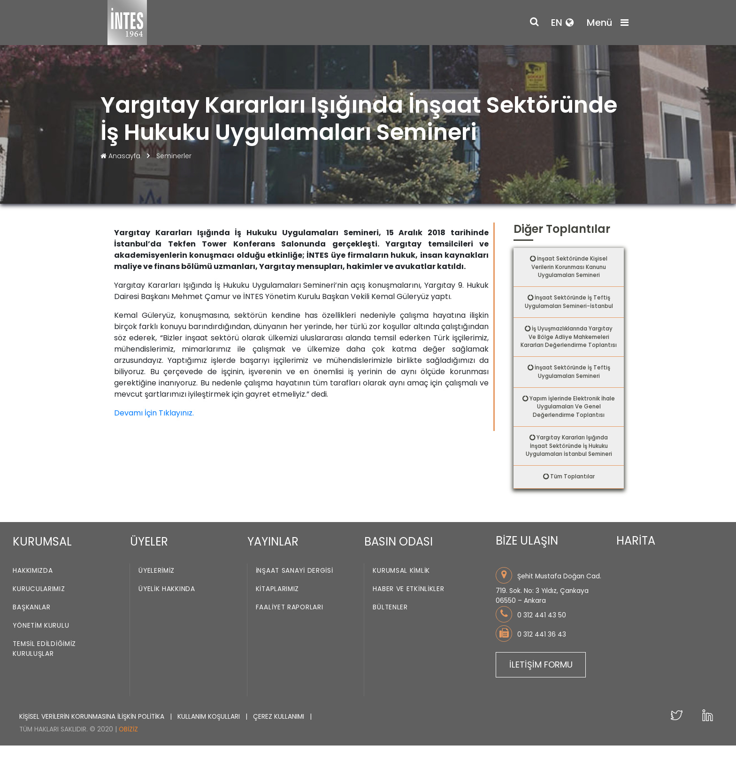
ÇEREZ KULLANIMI (279, 732)
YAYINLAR (273, 557)
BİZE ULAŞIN (527, 556)
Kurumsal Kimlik (401, 586)
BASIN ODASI (398, 557)
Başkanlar (31, 623)
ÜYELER (149, 557)
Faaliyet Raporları (289, 623)
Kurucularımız (39, 604)
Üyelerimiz (156, 586)
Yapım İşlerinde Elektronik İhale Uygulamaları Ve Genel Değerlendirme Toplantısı (572, 420)
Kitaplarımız (277, 604)
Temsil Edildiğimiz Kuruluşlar (44, 664)
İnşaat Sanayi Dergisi (294, 586)
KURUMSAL (42, 557)
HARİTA (635, 556)
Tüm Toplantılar (572, 492)
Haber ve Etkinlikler (408, 604)
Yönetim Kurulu (41, 641)
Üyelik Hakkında (166, 604)
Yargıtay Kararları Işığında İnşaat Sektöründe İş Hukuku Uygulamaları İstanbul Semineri (569, 460)
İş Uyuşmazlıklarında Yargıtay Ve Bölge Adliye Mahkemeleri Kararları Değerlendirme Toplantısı (571, 344)
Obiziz (128, 745)
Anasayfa (121, 156)
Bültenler (390, 623)
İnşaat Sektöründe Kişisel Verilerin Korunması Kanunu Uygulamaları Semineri (568, 267)
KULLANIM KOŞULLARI (209, 732)
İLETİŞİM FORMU (541, 680)
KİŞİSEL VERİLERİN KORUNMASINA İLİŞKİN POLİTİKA (92, 732)
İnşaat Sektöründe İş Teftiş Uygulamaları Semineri (572, 384)
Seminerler (174, 156)
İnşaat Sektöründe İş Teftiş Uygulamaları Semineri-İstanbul (569, 303)
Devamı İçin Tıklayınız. (154, 412)
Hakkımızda (33, 586)
